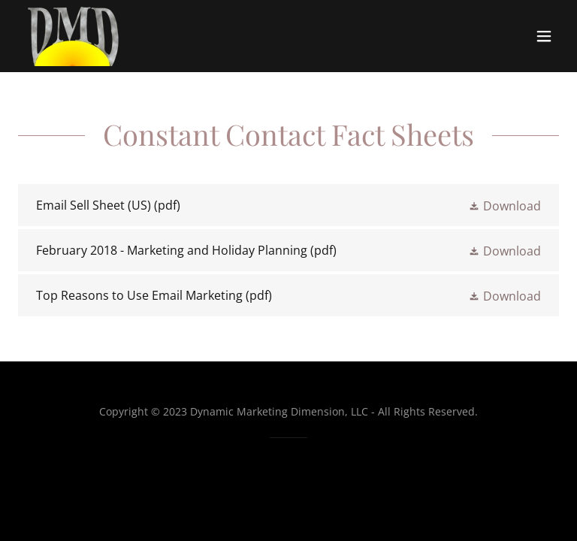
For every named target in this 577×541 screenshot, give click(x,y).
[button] (544, 36)
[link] (72, 36)
